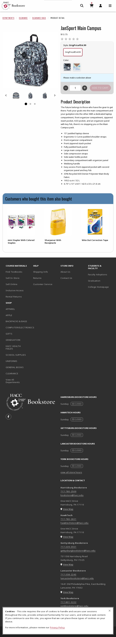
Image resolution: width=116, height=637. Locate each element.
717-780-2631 (68, 519)
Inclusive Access (15, 290)
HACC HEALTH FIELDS (13, 347)
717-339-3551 (68, 546)
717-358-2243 (68, 574)
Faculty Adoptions (97, 274)
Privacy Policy (57, 627)
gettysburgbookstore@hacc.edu (78, 550)
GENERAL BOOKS (15, 367)
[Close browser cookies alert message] (109, 611)
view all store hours (71, 472)
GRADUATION (13, 339)
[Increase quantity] (84, 88)
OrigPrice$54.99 (73, 52)
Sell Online (11, 284)
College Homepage (100, 286)
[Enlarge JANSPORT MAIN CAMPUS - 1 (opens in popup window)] (16, 95)
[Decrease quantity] (65, 88)
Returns (37, 278)
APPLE (9, 315)
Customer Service (42, 284)
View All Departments (13, 381)
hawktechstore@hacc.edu (75, 522)
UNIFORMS (11, 361)
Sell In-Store (13, 278)
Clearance (23, 18)
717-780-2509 (68, 491)
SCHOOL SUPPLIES (16, 354)
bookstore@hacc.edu (72, 495)
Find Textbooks (14, 271)
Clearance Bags (39, 18)
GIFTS (9, 333)
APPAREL (10, 309)
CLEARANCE (12, 373)
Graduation (94, 280)
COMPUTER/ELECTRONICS (18, 327)
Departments (8, 18)
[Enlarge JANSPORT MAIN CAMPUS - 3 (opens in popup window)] (44, 95)
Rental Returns (14, 296)
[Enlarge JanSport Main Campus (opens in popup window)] (30, 60)
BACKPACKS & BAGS (16, 321)
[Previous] (6, 95)
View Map (68, 509)
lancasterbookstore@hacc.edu (77, 578)
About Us (65, 271)
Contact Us (66, 278)
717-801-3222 (68, 602)
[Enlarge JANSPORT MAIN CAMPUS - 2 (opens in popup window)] (30, 95)
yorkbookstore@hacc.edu (74, 606)
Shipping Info (40, 271)
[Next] (54, 95)
